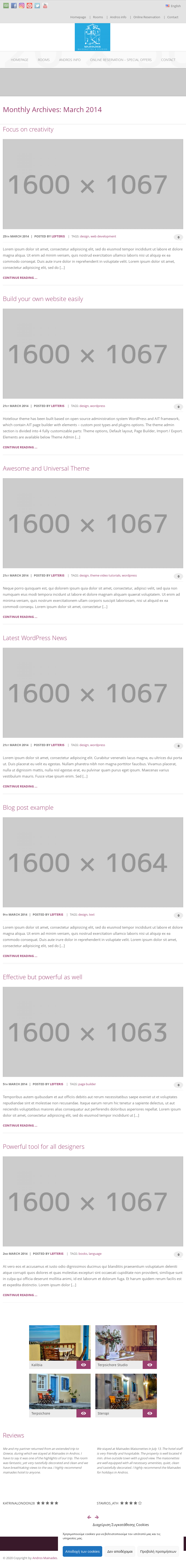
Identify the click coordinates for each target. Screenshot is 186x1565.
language (95, 1253)
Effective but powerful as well (42, 977)
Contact (172, 17)
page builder (87, 1084)
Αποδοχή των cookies (82, 1551)
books (83, 1253)
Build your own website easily (43, 299)
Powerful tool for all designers (43, 1146)
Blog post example (28, 807)
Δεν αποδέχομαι (120, 1551)
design (84, 236)
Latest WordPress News (35, 638)
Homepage (78, 17)
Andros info (118, 17)
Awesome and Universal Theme (46, 468)
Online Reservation (146, 17)
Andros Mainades (44, 1558)
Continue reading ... (20, 277)
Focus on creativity (28, 129)
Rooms (98, 17)
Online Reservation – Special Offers (121, 59)
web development (103, 236)
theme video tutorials (105, 575)
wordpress (97, 406)
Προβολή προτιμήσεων (158, 1551)
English (173, 6)
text (92, 914)
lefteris (58, 236)
